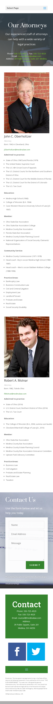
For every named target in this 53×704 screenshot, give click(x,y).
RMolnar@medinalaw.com (15, 393)
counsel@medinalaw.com (29, 56)
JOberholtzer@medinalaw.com (17, 149)
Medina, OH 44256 (26, 628)
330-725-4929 (20, 53)
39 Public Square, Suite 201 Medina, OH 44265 (30, 60)
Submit (35, 565)
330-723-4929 (39, 53)
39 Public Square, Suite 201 (26, 624)
